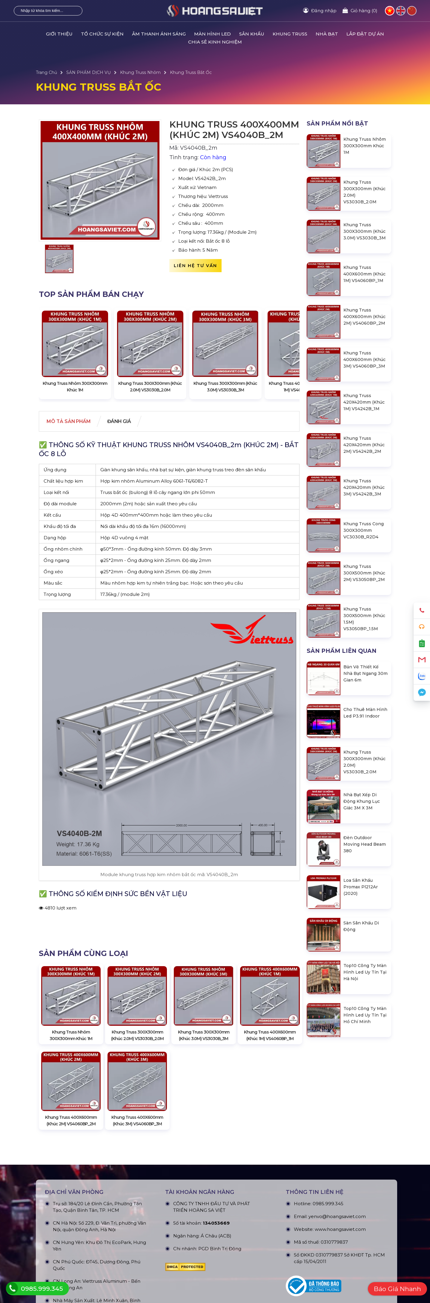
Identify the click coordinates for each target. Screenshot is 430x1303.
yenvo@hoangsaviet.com (337, 1213)
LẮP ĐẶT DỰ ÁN (365, 34)
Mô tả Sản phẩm (70, 421)
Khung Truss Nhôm (140, 72)
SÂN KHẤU (251, 34)
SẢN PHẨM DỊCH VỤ (88, 72)
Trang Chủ (46, 72)
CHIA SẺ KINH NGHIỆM (215, 42)
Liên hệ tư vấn (195, 265)
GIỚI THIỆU (59, 34)
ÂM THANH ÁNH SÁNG (159, 34)
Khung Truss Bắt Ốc (191, 72)
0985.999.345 (328, 1200)
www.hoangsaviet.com (340, 1226)
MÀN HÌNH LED (212, 34)
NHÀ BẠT (327, 34)
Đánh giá (122, 421)
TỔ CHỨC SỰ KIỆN (102, 34)
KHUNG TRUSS (290, 34)
